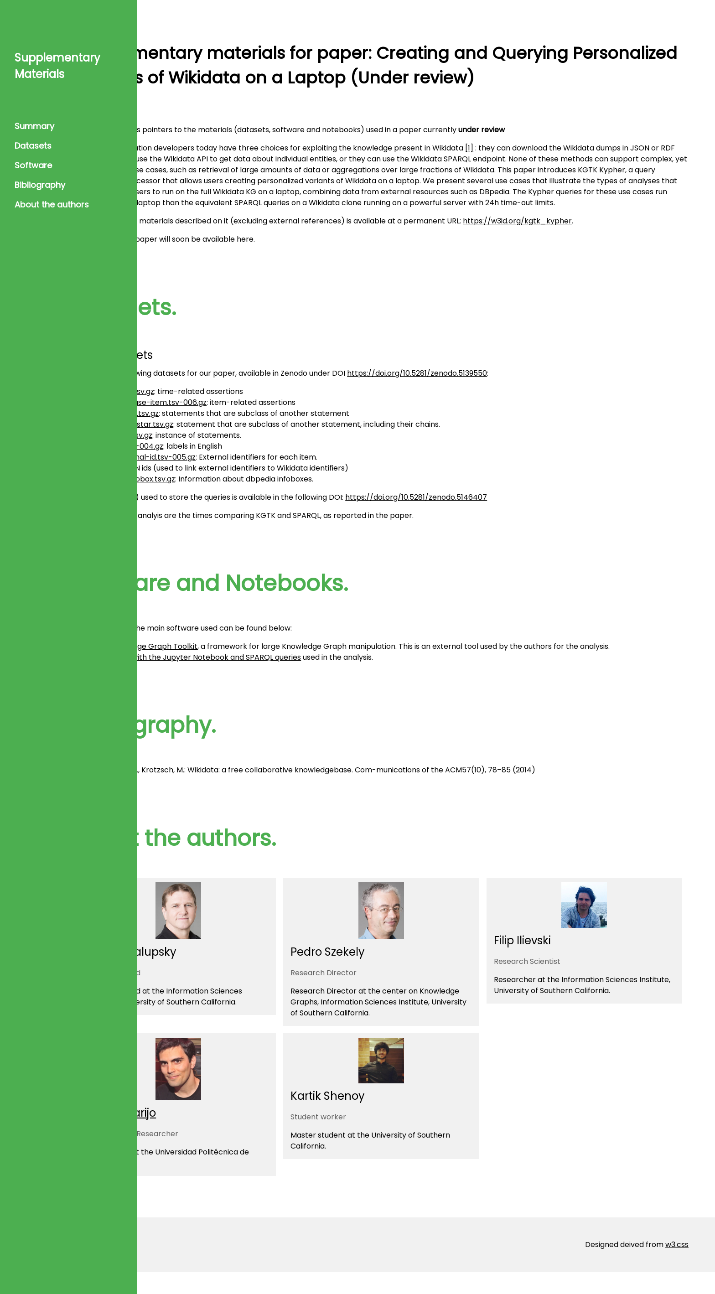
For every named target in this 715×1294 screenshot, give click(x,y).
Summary (34, 126)
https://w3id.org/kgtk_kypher (606, 232)
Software (33, 165)
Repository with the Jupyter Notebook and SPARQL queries (285, 679)
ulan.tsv (194, 479)
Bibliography (40, 185)
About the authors (52, 204)
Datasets (33, 145)
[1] (558, 148)
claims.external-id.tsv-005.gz (233, 468)
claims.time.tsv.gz (212, 402)
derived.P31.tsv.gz (211, 446)
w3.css (677, 1266)
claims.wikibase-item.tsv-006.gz (238, 413)
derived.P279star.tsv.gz (222, 435)
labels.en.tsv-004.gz (217, 457)
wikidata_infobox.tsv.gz (222, 490)
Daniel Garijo (211, 1134)
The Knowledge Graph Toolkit (234, 657)
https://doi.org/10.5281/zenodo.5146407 (505, 508)
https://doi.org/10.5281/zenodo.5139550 (506, 384)
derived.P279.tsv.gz (214, 424)
